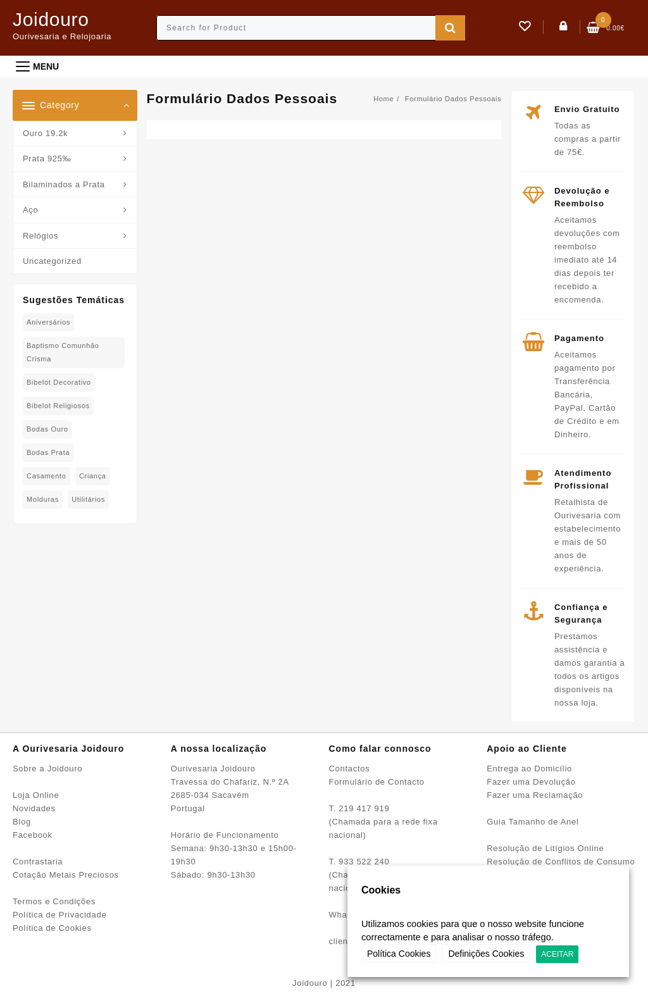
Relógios (40, 235)
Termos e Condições (54, 901)
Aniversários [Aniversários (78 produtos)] (48, 322)
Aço (31, 210)
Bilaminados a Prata (64, 184)
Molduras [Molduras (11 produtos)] (43, 499)
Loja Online (36, 795)
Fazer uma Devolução (531, 782)
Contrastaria (38, 861)
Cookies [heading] (381, 890)
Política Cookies (398, 954)
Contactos (349, 768)
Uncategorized (52, 261)
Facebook (33, 835)
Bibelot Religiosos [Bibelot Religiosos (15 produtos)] (58, 405)
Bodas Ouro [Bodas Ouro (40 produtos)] (47, 429)
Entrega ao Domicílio (529, 768)
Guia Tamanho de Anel (532, 821)
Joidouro (51, 19)
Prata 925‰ (47, 158)
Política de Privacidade (59, 914)
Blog (22, 821)
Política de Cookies (52, 928)
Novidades (34, 808)
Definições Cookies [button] (486, 954)
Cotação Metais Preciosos (66, 875)
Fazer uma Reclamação (535, 795)
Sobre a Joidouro (47, 768)
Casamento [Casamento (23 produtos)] (46, 476)
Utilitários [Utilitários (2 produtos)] (88, 499)
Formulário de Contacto (377, 782)
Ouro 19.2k (45, 133)
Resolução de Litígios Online (545, 848)
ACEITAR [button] (557, 954)
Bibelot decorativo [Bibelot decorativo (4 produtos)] (59, 382)
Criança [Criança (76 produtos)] (92, 476)
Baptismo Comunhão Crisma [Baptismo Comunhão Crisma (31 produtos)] (63, 352)
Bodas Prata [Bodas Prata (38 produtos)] (48, 452)
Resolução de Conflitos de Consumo (561, 861)
